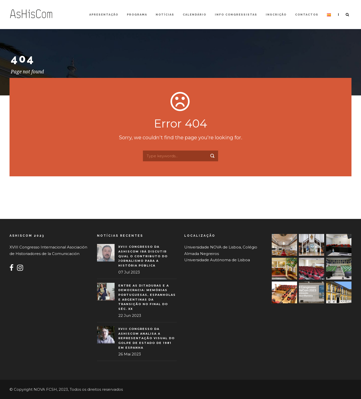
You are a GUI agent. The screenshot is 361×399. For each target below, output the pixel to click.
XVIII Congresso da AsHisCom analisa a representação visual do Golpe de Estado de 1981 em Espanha (146, 338)
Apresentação (103, 14)
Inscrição (276, 14)
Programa (137, 14)
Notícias (165, 14)
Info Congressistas (236, 14)
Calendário (194, 14)
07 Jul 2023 (129, 272)
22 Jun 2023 (129, 315)
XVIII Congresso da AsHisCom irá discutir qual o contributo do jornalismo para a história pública (143, 256)
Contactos (306, 14)
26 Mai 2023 (129, 354)
